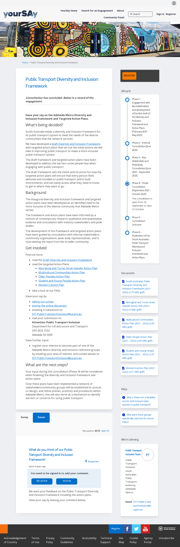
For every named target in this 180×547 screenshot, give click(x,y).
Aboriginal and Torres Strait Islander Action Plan (68, 268)
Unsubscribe (166, 538)
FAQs (124, 389)
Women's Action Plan (51, 285)
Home (25, 62)
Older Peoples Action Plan (54, 276)
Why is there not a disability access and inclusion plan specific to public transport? (138, 401)
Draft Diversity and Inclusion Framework (67, 260)
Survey (24, 417)
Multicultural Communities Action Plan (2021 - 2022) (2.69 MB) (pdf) (138, 323)
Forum (41, 417)
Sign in (160, 14)
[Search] (140, 14)
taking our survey (43, 301)
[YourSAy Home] (69, 10)
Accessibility (89, 538)
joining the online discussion (49, 305)
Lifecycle (126, 91)
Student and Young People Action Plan (62, 280)
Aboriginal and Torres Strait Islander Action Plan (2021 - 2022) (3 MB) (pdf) (138, 306)
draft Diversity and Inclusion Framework (76, 144)
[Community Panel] (114, 17)
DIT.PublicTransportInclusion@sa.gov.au (57, 314)
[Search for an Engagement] (97, 10)
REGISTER (129, 76)
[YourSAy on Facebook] (127, 528)
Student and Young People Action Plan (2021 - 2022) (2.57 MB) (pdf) (138, 354)
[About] (120, 10)
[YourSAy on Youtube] (145, 528)
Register (171, 14)
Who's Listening (130, 439)
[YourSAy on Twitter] (136, 528)
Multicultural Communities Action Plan (62, 272)
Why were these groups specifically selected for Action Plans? (138, 418)
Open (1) (105, 431)
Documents (128, 273)
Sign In (67, 481)
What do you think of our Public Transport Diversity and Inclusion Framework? (51, 455)
